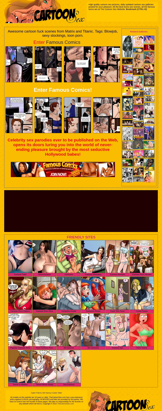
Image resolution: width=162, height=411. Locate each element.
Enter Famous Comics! (63, 90)
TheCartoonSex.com (65, 404)
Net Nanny (46, 393)
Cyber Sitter (57, 393)
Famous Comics (56, 42)
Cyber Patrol (36, 393)
